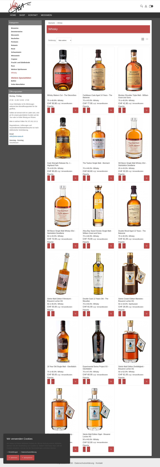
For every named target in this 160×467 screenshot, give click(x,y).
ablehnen (13, 458)
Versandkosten (66, 103)
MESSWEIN (46, 15)
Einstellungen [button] (12, 452)
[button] (141, 6)
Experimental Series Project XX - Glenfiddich (96, 368)
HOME (13, 15)
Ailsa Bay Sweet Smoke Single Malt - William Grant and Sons (97, 232)
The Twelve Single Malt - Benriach (96, 163)
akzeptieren (27, 458)
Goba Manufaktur (18, 84)
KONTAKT (33, 15)
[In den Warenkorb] (75, 110)
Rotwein (14, 45)
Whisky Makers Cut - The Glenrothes (61, 95)
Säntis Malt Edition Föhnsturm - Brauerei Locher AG (59, 300)
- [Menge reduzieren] (48, 110)
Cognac (14, 59)
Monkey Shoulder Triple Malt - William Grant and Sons (133, 96)
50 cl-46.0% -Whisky (55, 304)
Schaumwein (16, 52)
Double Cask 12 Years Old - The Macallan (95, 300)
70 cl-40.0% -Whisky (126, 100)
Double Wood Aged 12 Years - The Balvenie (132, 232)
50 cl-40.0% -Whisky (91, 439)
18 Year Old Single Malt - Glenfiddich (61, 366)
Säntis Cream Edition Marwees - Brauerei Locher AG (131, 300)
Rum (13, 66)
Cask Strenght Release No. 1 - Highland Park (59, 164)
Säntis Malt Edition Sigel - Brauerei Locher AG (96, 435)
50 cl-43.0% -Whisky (55, 236)
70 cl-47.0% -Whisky (91, 372)
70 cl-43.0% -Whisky (91, 100)
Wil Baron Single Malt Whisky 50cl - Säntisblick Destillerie (61, 232)
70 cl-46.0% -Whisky (91, 168)
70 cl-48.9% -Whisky (91, 236)
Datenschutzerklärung (27, 452)
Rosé (13, 49)
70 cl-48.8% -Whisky (55, 100)
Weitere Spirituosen (19, 69)
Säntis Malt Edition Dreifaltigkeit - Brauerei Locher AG (131, 368)
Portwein (14, 42)
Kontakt (99, 463)
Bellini (13, 81)
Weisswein (15, 56)
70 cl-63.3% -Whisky (55, 168)
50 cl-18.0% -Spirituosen (128, 304)
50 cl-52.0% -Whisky (126, 372)
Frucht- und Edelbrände (20, 62)
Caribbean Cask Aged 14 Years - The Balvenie (97, 96)
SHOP (22, 15)
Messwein (15, 35)
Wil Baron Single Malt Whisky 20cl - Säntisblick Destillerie (132, 164)
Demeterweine (16, 31)
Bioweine (14, 28)
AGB (71, 463)
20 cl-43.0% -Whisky (126, 168)
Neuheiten (15, 38)
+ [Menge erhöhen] (52, 110)
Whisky (53, 29)
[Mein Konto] (145, 6)
